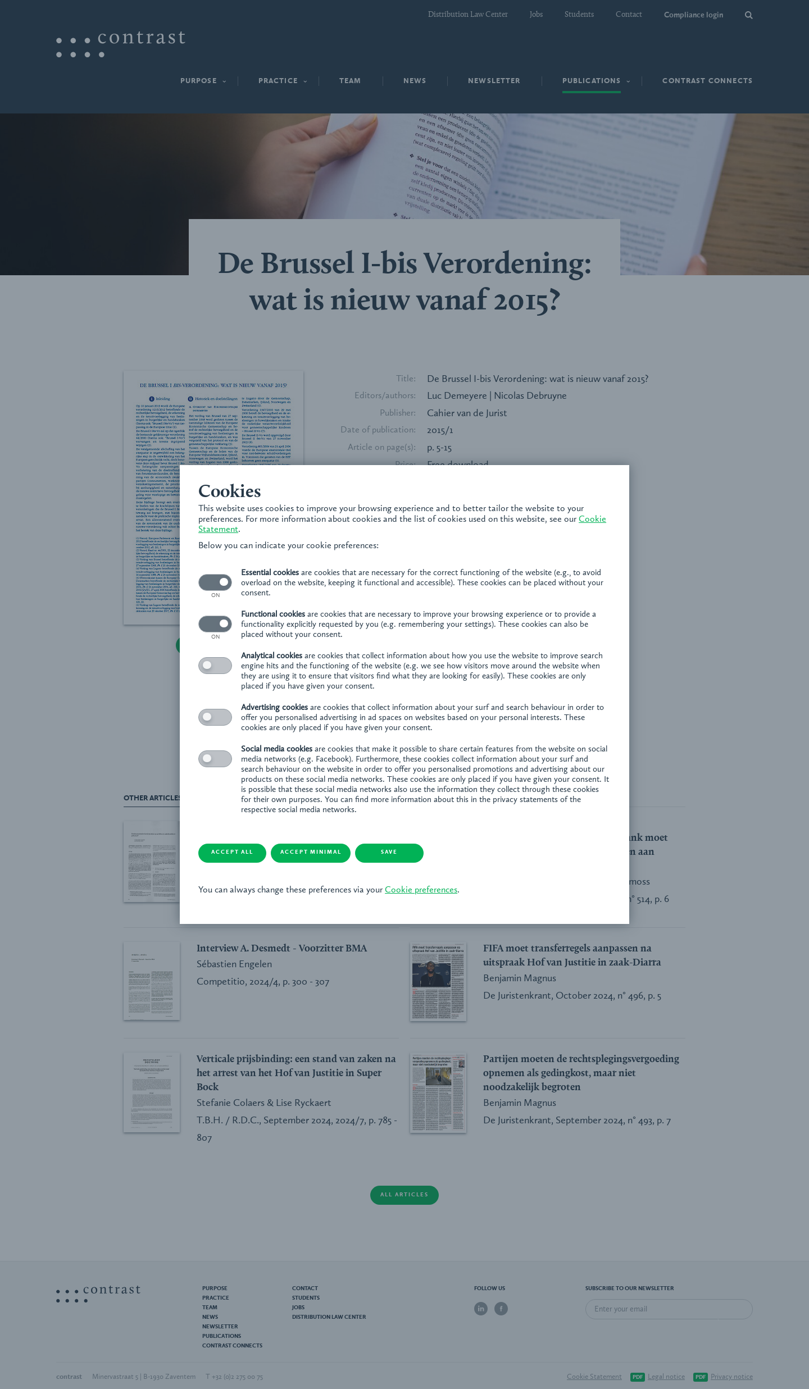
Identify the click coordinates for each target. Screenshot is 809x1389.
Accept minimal (334, 853)
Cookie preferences (425, 890)
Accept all (244, 853)
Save (424, 853)
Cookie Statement (237, 529)
